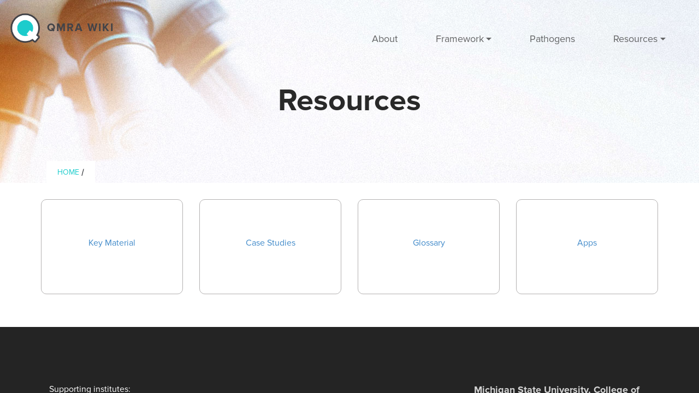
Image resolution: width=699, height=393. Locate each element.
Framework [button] (460, 39)
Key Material (111, 242)
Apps (587, 242)
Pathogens (552, 39)
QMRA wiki (80, 27)
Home (68, 172)
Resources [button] (635, 39)
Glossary (429, 242)
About (385, 39)
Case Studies (270, 242)
